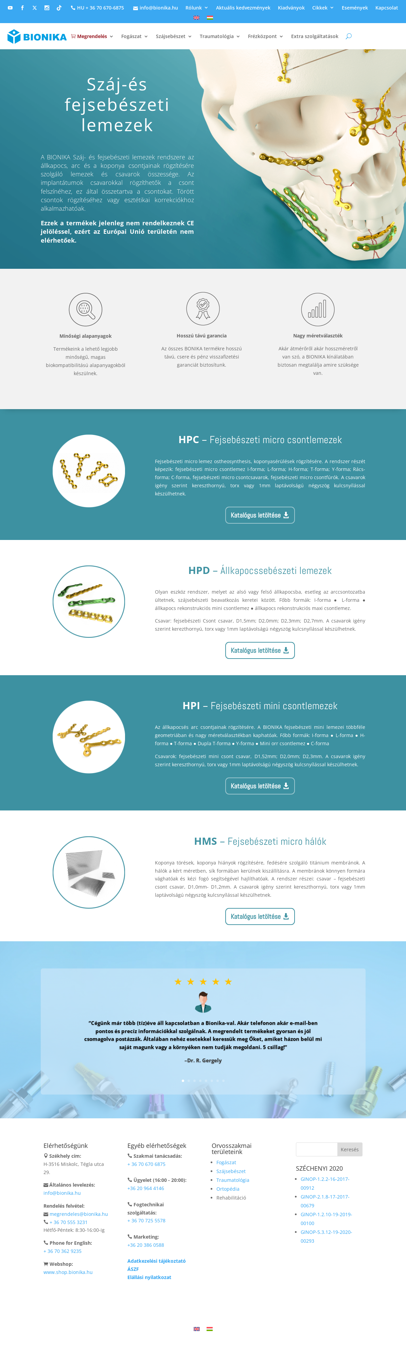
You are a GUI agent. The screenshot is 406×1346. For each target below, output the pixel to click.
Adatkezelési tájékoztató (156, 1261)
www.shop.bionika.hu (68, 1272)
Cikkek (320, 8)
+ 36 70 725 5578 (146, 1220)
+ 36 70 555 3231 (69, 1222)
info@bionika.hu (154, 8)
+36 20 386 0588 (145, 1245)
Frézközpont (262, 36)
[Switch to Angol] (196, 19)
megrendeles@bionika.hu (79, 1214)
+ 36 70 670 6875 (146, 1164)
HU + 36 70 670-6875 (96, 8)
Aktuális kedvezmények (243, 8)
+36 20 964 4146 (145, 1188)
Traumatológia (217, 36)
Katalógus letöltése (256, 515)
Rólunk (194, 8)
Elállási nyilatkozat (149, 1277)
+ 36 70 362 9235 (62, 1251)
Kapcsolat (386, 8)
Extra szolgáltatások (314, 36)
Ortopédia (228, 1189)
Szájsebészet (171, 36)
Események (355, 8)
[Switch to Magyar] (209, 1329)
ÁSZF (133, 1269)
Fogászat (131, 36)
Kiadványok (291, 8)
